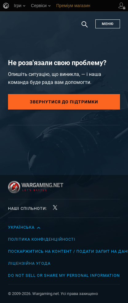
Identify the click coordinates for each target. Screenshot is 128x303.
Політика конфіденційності (41, 239)
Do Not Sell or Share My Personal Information (64, 275)
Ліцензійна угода (29, 263)
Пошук (84, 27)
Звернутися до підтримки (64, 101)
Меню (108, 24)
